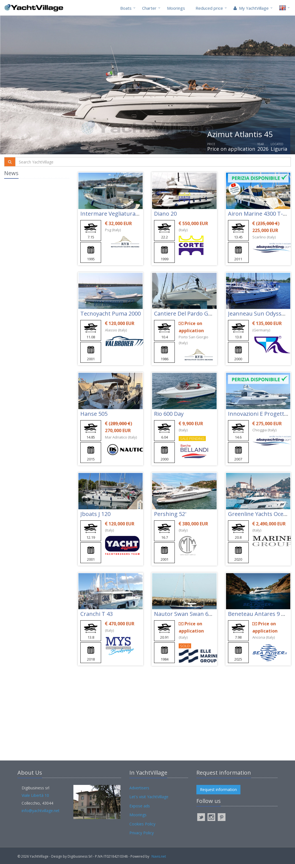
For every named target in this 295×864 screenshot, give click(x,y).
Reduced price (209, 8)
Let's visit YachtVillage (148, 796)
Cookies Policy (142, 824)
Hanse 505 (93, 413)
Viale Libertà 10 (35, 795)
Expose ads (139, 805)
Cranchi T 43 (96, 614)
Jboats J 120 (95, 514)
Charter (149, 8)
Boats (126, 8)
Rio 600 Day (169, 413)
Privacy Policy (141, 832)
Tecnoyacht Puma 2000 (110, 313)
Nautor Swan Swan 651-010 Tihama (200, 614)
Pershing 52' (170, 514)
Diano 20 (165, 213)
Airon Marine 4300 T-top (260, 213)
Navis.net (159, 856)
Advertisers (139, 787)
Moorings (176, 8)
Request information (218, 789)
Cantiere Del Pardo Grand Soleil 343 (200, 313)
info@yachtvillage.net (41, 810)
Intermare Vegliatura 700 (113, 213)
